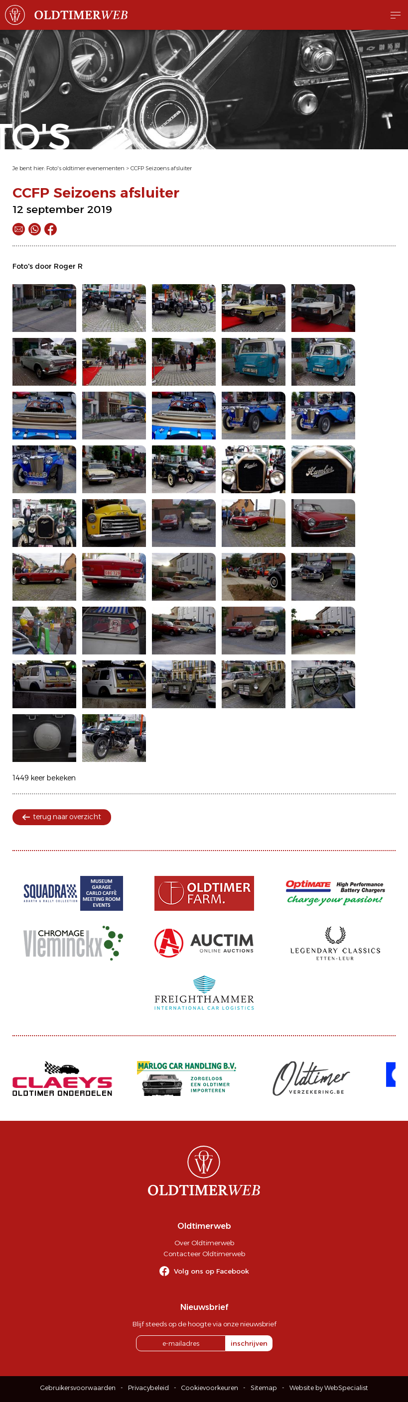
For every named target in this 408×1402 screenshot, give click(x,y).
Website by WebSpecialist (328, 1388)
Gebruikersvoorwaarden (78, 1388)
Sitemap (264, 1388)
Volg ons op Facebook (211, 1271)
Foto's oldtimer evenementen (85, 168)
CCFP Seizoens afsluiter (161, 168)
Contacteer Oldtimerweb (204, 1254)
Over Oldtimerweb (204, 1243)
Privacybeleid (148, 1388)
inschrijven (249, 1343)
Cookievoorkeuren (209, 1388)
